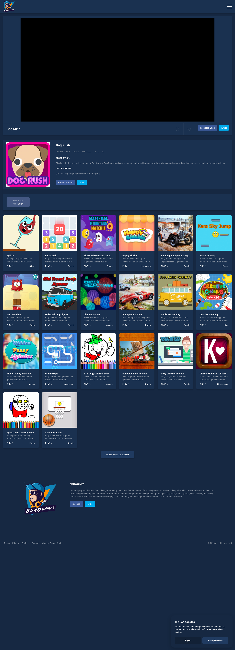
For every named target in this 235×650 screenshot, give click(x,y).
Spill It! (10, 255)
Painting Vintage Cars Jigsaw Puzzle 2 (181, 255)
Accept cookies (215, 640)
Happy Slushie (130, 255)
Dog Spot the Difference (134, 373)
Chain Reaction (92, 314)
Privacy (16, 641)
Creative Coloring (209, 314)
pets (96, 151)
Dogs (76, 151)
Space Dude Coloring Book (20, 432)
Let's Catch (51, 255)
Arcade (109, 325)
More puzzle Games (117, 454)
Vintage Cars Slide (132, 314)
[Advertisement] (117, 510)
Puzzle (59, 151)
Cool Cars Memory (170, 314)
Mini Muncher (14, 314)
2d (103, 151)
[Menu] (229, 7)
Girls (226, 325)
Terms (7, 641)
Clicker (32, 266)
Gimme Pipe (51, 373)
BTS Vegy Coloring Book (96, 373)
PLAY (9, 266)
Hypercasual (145, 266)
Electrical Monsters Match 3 (98, 255)
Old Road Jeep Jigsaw (56, 314)
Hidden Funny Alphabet (19, 373)
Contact (35, 641)
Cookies (25, 641)
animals (86, 151)
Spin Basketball (53, 432)
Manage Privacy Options (52, 641)
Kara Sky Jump (207, 255)
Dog (68, 151)
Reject (188, 640)
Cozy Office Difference (172, 373)
